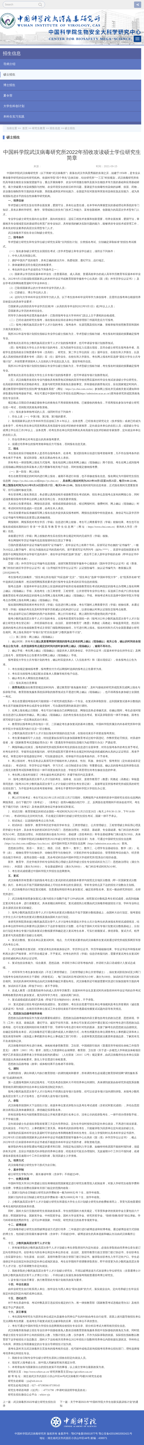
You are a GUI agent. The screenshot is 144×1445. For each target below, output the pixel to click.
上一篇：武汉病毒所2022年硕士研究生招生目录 (29, 1403)
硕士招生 (7, 74)
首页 (25, 128)
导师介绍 (7, 64)
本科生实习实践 (12, 116)
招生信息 (55, 128)
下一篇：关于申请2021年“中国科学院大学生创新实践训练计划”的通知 (99, 1403)
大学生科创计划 (12, 106)
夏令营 (6, 95)
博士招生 (7, 85)
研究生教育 (38, 128)
